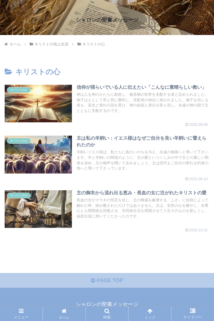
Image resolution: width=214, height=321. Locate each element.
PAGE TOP (107, 280)
